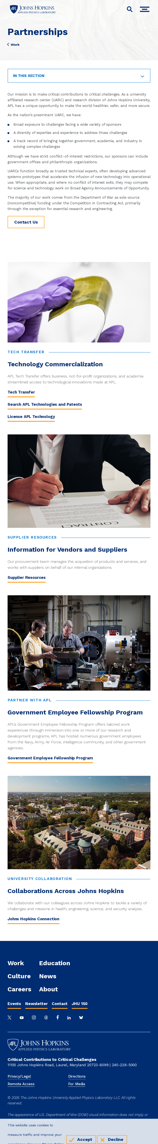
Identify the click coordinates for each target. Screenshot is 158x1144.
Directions (77, 1076)
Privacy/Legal (19, 1076)
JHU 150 (80, 1003)
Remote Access (21, 1084)
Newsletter (36, 1003)
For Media (76, 1084)
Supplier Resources (27, 577)
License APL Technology (31, 416)
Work (13, 45)
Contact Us (26, 222)
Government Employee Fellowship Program (50, 758)
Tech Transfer (21, 392)
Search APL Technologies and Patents (45, 404)
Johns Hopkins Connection (33, 918)
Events (14, 1003)
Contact (60, 1003)
